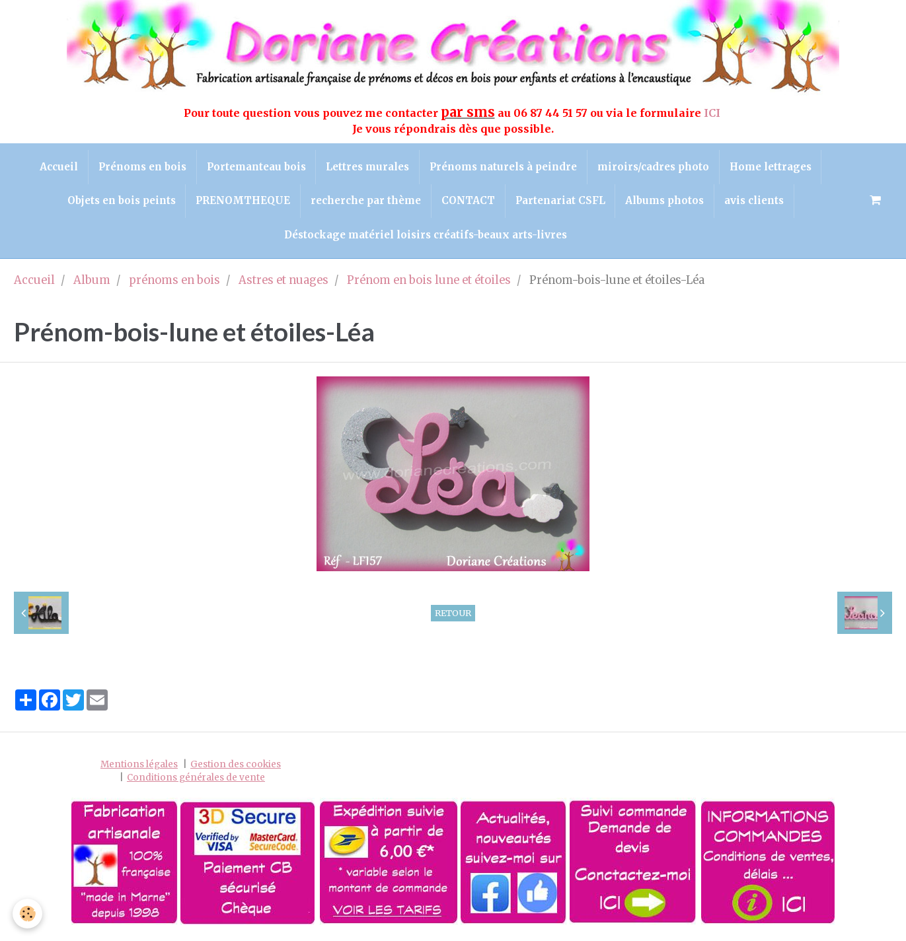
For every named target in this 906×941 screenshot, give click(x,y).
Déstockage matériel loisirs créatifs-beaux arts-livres (425, 234)
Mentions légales (139, 765)
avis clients (754, 201)
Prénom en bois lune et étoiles (429, 281)
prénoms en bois (174, 281)
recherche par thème (366, 201)
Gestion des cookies (235, 765)
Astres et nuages (283, 281)
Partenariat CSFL (560, 201)
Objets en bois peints (121, 201)
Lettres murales (367, 166)
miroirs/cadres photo (653, 166)
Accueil (58, 166)
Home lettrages (771, 166)
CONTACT (468, 201)
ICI (713, 113)
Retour (453, 613)
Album (91, 281)
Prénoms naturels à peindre (503, 166)
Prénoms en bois (142, 166)
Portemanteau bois (255, 166)
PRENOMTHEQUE (243, 201)
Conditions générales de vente (196, 777)
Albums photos (665, 201)
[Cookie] (28, 913)
